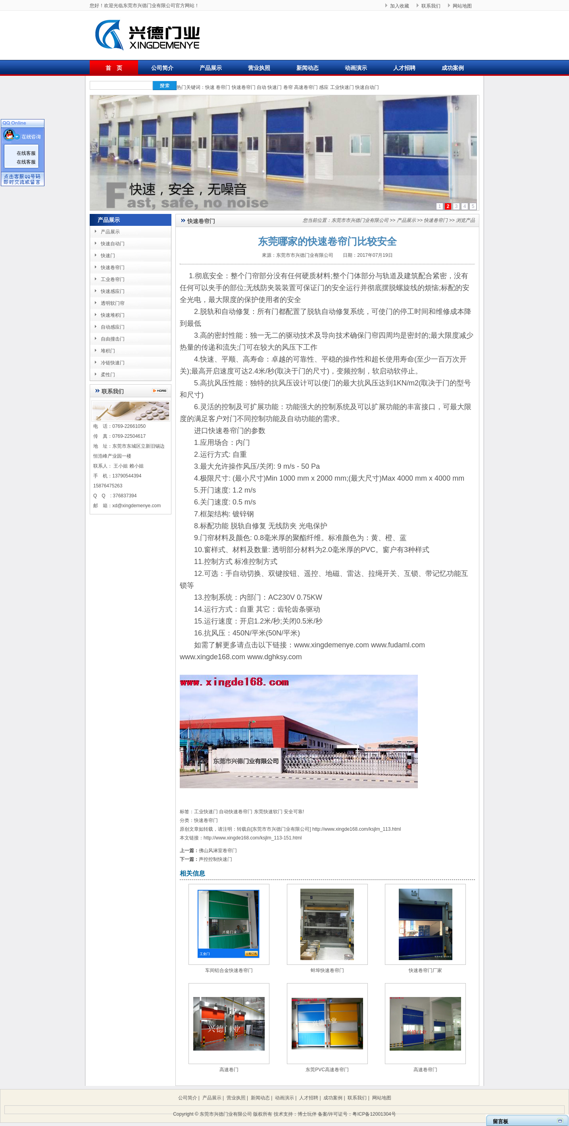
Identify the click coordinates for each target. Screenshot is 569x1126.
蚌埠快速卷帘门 (327, 970)
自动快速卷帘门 (235, 811)
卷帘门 (223, 87)
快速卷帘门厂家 (425, 970)
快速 (210, 87)
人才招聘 (404, 68)
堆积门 (108, 351)
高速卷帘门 (306, 87)
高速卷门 (228, 1069)
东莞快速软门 (268, 811)
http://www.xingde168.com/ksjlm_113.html (356, 829)
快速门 (274, 87)
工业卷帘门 (113, 279)
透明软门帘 (113, 303)
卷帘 (288, 87)
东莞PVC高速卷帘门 (327, 1069)
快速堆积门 (113, 315)
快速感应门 (113, 291)
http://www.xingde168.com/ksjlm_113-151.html (253, 838)
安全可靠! (294, 811)
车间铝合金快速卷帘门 (229, 970)
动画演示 (356, 68)
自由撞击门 (113, 339)
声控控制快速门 (215, 859)
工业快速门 (342, 87)
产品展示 (211, 68)
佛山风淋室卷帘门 (218, 850)
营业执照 (259, 68)
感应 (324, 87)
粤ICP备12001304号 (374, 1114)
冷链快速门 (113, 363)
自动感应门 (113, 327)
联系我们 (430, 6)
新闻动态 (307, 68)
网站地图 (462, 6)
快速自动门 (367, 87)
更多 (161, 390)
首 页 (114, 68)
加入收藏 (399, 6)
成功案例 (453, 68)
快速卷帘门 (244, 87)
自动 (261, 87)
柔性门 (108, 374)
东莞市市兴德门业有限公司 (359, 220)
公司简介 (162, 68)
